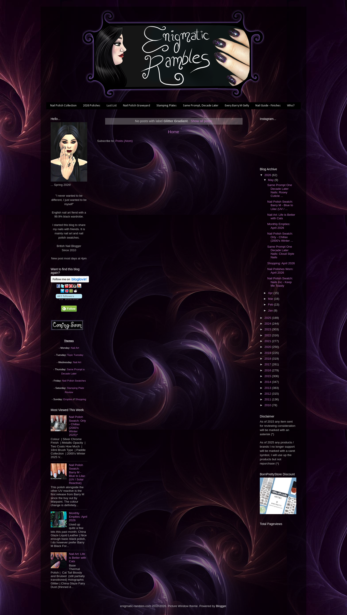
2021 (268, 341)
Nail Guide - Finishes (268, 105)
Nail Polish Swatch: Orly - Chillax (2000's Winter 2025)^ (77, 426)
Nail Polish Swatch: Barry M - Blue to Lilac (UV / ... (280, 205)
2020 (268, 347)
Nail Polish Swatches (74, 380)
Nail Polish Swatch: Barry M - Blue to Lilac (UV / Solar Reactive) (77, 474)
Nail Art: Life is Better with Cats (77, 557)
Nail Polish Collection (63, 105)
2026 (268, 175)
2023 (268, 329)
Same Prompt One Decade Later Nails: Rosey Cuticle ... (279, 190)
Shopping (80, 399)
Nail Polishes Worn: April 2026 (280, 270)
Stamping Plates (166, 105)
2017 (268, 364)
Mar (271, 298)
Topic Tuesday (75, 355)
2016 (268, 370)
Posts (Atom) (124, 141)
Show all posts (201, 121)
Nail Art (75, 348)
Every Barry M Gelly (237, 105)
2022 (268, 335)
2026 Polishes (91, 105)
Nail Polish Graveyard (136, 105)
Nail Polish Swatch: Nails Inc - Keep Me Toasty (280, 282)
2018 (268, 358)
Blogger (221, 606)
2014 (268, 382)
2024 (268, 323)
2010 (268, 405)
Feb (271, 304)
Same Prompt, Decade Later (200, 105)
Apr (271, 293)
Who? (291, 105)
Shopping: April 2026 (281, 263)
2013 (268, 388)
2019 (268, 353)
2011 (268, 399)
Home (173, 131)
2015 (268, 376)
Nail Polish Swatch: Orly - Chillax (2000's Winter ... (280, 237)
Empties (67, 399)
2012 (268, 393)
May (271, 180)
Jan (271, 310)
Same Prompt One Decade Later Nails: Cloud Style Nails (280, 252)
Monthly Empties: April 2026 (78, 516)
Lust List (112, 105)
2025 (268, 317)
